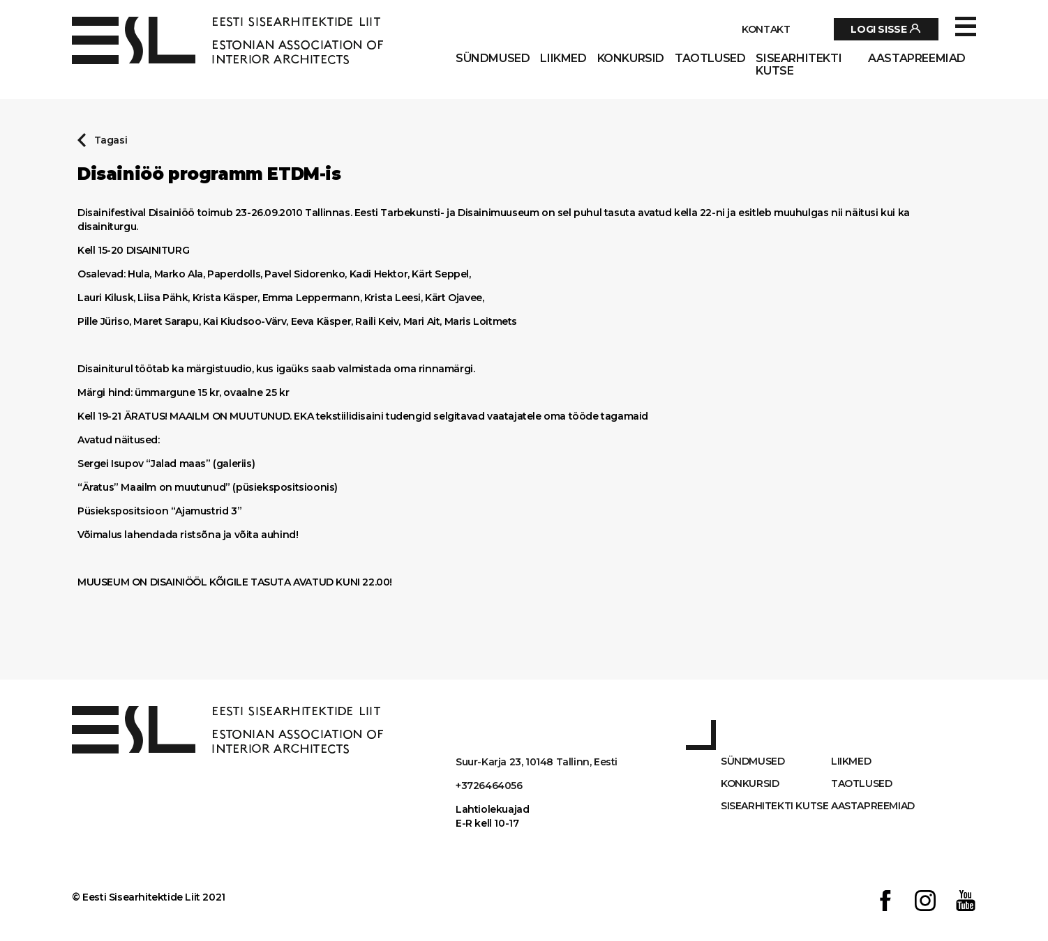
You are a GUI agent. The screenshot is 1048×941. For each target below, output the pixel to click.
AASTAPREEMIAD (917, 58)
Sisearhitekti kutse (798, 64)
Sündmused (493, 58)
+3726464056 (489, 785)
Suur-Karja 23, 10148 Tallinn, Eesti (536, 762)
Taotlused (710, 58)
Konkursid (630, 58)
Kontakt (766, 29)
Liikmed (563, 58)
